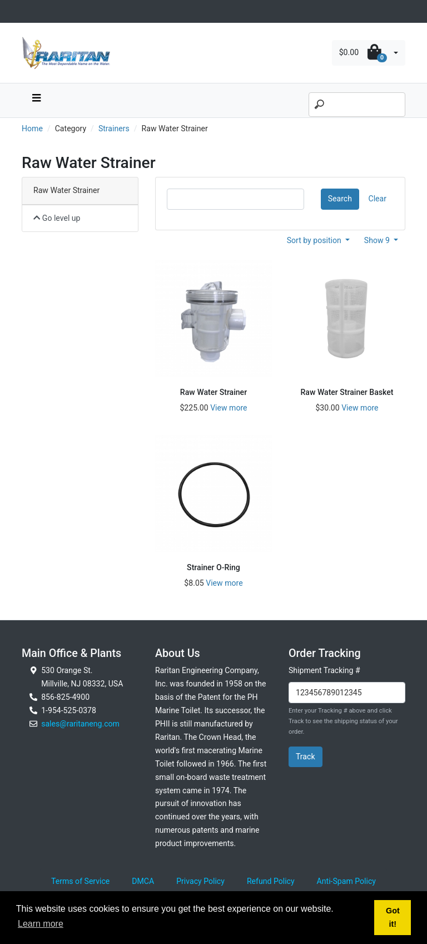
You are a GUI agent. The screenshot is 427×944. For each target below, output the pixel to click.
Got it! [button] (393, 917)
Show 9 (378, 240)
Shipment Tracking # (324, 670)
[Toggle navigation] (27, 11)
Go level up (57, 218)
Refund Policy (271, 881)
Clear (377, 198)
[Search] (357, 104)
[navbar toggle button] (36, 100)
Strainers (114, 128)
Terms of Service (80, 881)
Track (305, 756)
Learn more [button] (40, 923)
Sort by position (315, 240)
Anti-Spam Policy (346, 881)
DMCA (143, 881)
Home (32, 128)
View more (228, 407)
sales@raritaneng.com (80, 723)
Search (340, 198)
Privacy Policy (200, 881)
